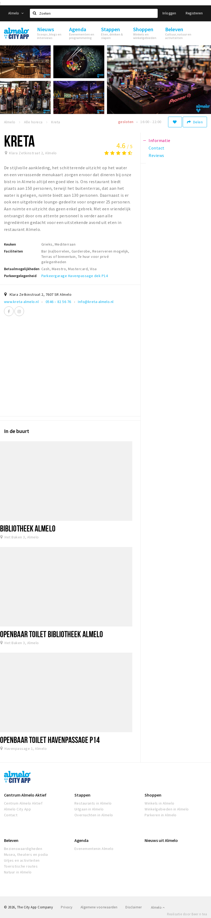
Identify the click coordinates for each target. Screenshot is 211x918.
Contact (10, 815)
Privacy (66, 907)
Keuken (10, 244)
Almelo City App (17, 809)
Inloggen (169, 13)
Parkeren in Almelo (161, 815)
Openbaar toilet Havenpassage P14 (50, 739)
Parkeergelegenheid (20, 275)
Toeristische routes (21, 866)
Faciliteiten (13, 251)
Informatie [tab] (159, 140)
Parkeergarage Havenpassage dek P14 (74, 275)
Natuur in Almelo (18, 872)
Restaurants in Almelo (93, 803)
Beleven (11, 840)
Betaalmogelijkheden (21, 268)
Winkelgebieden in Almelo (167, 809)
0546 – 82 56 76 (58, 301)
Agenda (81, 840)
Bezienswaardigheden (23, 848)
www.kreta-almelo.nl (21, 301)
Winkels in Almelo (159, 803)
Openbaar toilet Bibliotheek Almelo (51, 634)
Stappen (82, 795)
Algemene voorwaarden (99, 907)
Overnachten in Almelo (93, 815)
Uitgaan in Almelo (89, 809)
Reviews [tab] (156, 155)
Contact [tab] (156, 148)
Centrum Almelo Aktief (25, 795)
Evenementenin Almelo (94, 848)
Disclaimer (133, 907)
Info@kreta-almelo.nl (96, 301)
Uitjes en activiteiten (22, 860)
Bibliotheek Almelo (27, 528)
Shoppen (153, 795)
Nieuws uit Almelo (161, 840)
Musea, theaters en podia (26, 854)
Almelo (15, 13)
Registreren (194, 13)
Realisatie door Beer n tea (187, 914)
